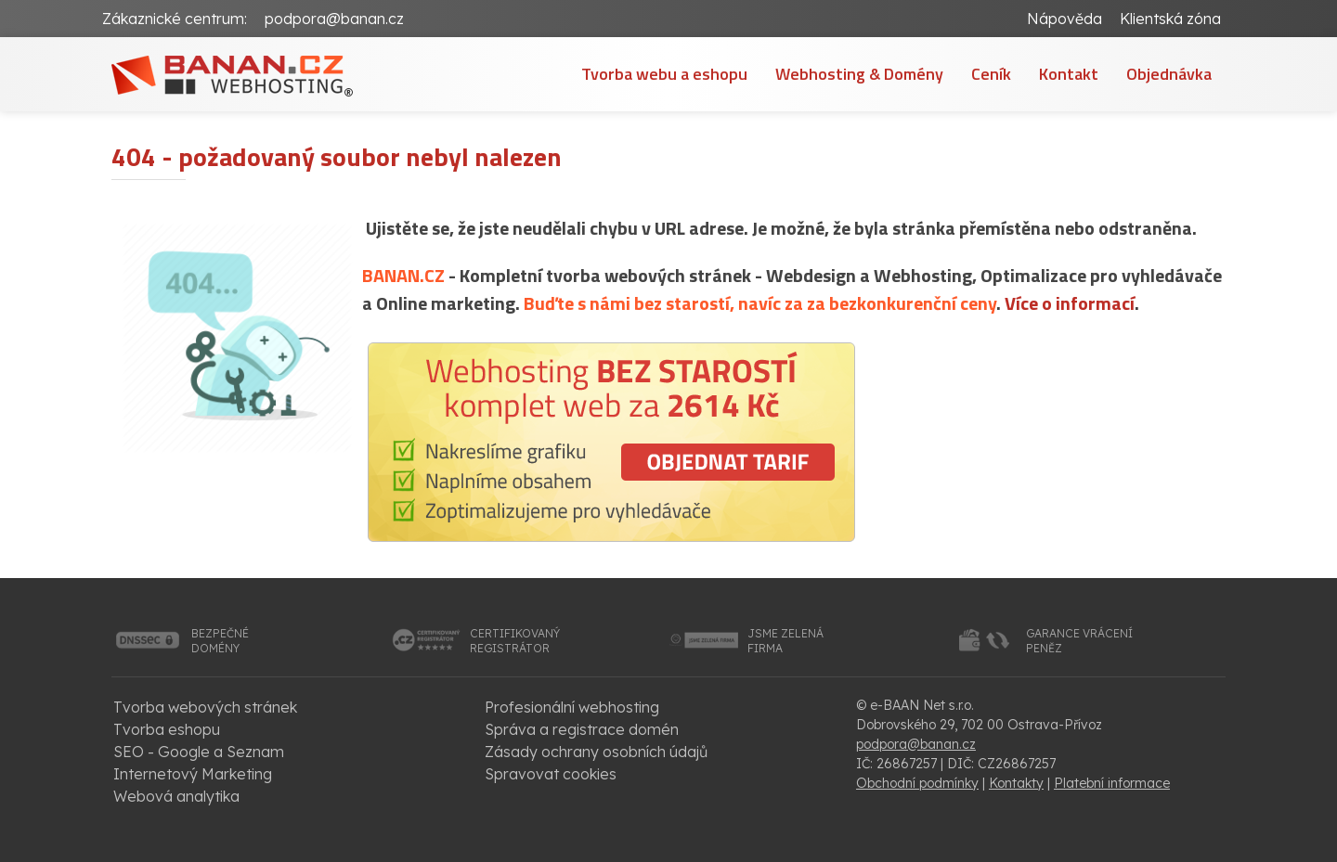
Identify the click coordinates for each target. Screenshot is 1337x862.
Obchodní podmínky (917, 783)
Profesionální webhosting (572, 707)
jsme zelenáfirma (785, 640)
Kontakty (1016, 783)
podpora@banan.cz (334, 18)
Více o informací (1070, 303)
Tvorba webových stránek (205, 707)
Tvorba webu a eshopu (664, 73)
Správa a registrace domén (582, 729)
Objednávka (1169, 73)
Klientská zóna (1170, 18)
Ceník (991, 73)
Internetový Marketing (192, 774)
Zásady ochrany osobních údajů (596, 751)
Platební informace (1112, 783)
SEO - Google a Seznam (198, 751)
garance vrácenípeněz (1079, 640)
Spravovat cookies (551, 774)
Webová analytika (176, 796)
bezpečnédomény (220, 640)
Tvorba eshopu (166, 729)
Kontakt (1068, 73)
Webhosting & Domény (859, 73)
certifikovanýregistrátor (515, 640)
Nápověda (1064, 18)
